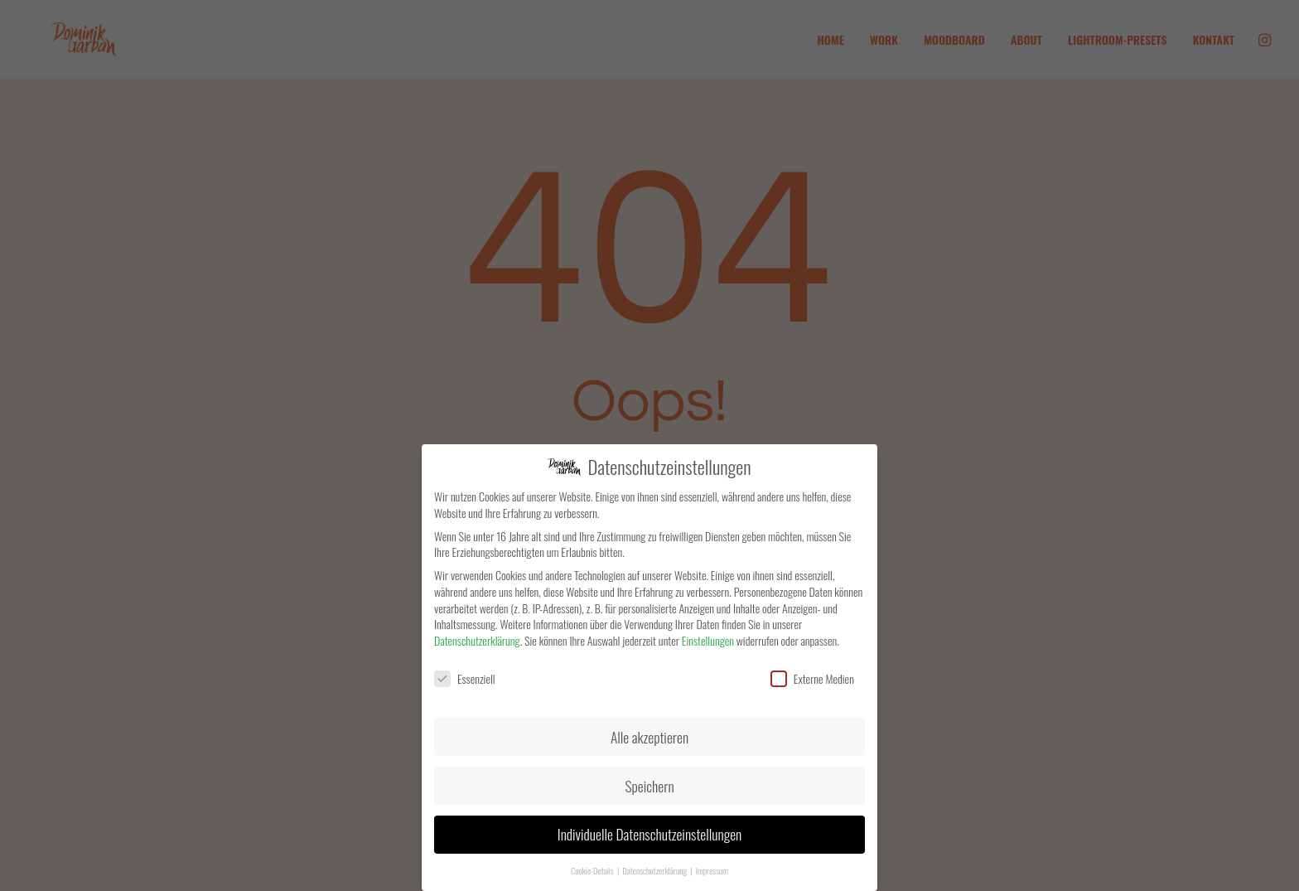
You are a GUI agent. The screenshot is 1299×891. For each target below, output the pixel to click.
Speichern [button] (649, 786)
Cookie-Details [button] (593, 870)
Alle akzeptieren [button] (649, 737)
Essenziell (464, 678)
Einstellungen (708, 640)
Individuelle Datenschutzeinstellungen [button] (649, 834)
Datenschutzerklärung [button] (655, 870)
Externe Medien (812, 678)
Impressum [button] (712, 870)
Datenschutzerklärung (477, 640)
